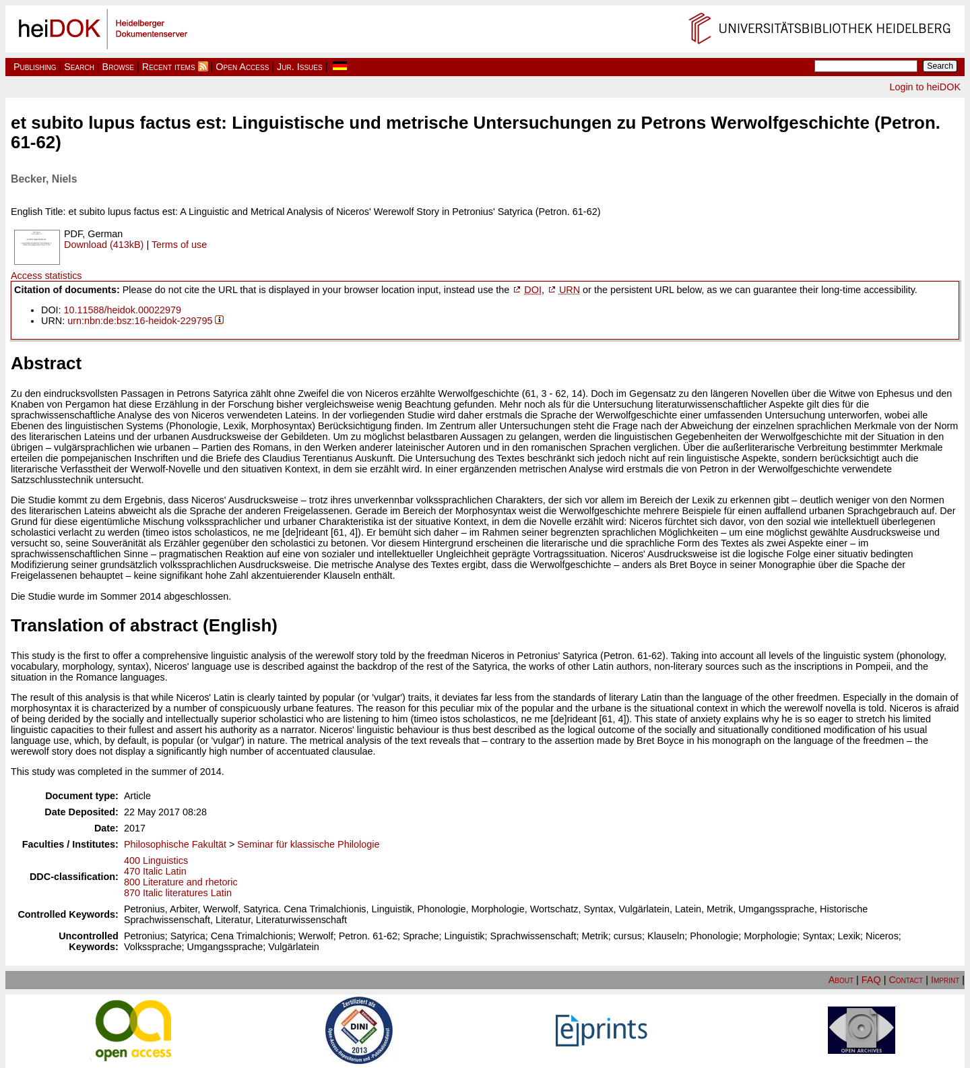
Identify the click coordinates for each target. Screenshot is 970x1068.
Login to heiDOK (925, 87)
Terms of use (179, 244)
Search (79, 66)
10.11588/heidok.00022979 (122, 310)
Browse (118, 66)
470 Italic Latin (155, 871)
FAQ (871, 979)
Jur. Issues (300, 66)
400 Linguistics (156, 860)
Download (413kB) (103, 244)
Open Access (242, 66)
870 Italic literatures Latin (178, 892)
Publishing (35, 66)
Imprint (945, 979)
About (841, 979)
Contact (905, 979)
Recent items (168, 66)
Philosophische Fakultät (175, 844)
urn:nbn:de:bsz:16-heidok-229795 (139, 320)
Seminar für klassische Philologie (308, 844)
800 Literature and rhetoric (181, 882)
